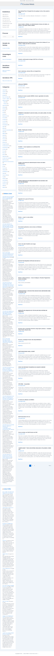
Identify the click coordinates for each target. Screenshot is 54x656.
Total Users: (5, 27)
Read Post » (20, 18)
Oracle (4, 140)
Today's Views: (5, 16)
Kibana (4, 128)
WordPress (5, 182)
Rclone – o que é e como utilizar (25, 217)
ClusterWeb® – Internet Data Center (27, 0)
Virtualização (5, 171)
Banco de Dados (6, 96)
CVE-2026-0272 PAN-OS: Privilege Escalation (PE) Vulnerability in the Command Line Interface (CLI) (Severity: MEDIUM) (8, 285)
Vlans (4, 173)
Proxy (4, 151)
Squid (4, 164)
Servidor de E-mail (6, 158)
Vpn (3, 176)
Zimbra (4, 187)
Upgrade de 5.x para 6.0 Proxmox (26, 198)
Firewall (4, 117)
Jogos (4, 126)
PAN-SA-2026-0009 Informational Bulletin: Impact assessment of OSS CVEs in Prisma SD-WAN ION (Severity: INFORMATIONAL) (8, 255)
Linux (5, 101)
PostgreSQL (5, 144)
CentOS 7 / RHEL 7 (6, 98)
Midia (4, 131)
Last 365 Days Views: (6, 23)
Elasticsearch (5, 115)
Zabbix (4, 185)
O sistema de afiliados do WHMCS (26, 399)
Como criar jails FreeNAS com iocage (27, 243)
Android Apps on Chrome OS (8, 507)
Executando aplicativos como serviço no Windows (30, 226)
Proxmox (4, 149)
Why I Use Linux (5, 601)
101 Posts (4, 540)
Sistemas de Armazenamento (8, 161)
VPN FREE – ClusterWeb (24, 384)
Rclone (4, 152)
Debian (4, 107)
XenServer (4, 183)
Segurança (5, 156)
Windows (4, 178)
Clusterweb (5, 100)
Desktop (4, 108)
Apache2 (4, 91)
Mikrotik (4, 133)
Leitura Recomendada (7, 129)
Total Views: (5, 25)
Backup (4, 95)
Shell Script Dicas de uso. (24, 416)
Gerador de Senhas (6, 48)
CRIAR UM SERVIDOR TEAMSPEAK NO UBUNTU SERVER (31, 367)
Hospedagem (5, 124)
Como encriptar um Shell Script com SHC (27, 432)
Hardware (4, 122)
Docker (4, 114)
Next (50, 465)
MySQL (4, 135)
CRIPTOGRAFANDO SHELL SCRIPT (26, 351)
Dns (3, 112)
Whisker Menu (5, 553)
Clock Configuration (6, 568)
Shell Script (5, 159)
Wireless (5, 103)
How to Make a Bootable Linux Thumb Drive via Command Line (8, 493)
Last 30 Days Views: (6, 21)
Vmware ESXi (5, 175)
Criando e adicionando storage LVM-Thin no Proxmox (30, 59)
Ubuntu (4, 169)
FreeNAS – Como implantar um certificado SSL (29, 146)
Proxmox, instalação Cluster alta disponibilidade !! (30, 339)
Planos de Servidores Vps (7, 80)
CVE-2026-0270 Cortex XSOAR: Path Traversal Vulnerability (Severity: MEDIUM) (8, 197)
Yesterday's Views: (6, 18)
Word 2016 (5, 180)
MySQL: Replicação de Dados (25, 129)
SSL (3, 166)
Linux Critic (7, 489)
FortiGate (4, 119)
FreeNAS (4, 121)
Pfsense (4, 142)
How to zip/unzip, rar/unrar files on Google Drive (29, 71)
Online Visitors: (5, 14)
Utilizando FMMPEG (22, 84)
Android (4, 89)
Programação (5, 147)
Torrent (4, 168)
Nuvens (4, 138)
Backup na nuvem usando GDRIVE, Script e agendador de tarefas (33, 96)
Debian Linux (8, 193)
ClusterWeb (5, 105)
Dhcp (3, 110)
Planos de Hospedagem (7, 59)
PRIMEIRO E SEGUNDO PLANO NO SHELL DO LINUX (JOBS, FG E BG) (34, 112)
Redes (4, 154)
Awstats (4, 93)
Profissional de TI (6, 145)
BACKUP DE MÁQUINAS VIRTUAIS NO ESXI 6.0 (29, 260)
